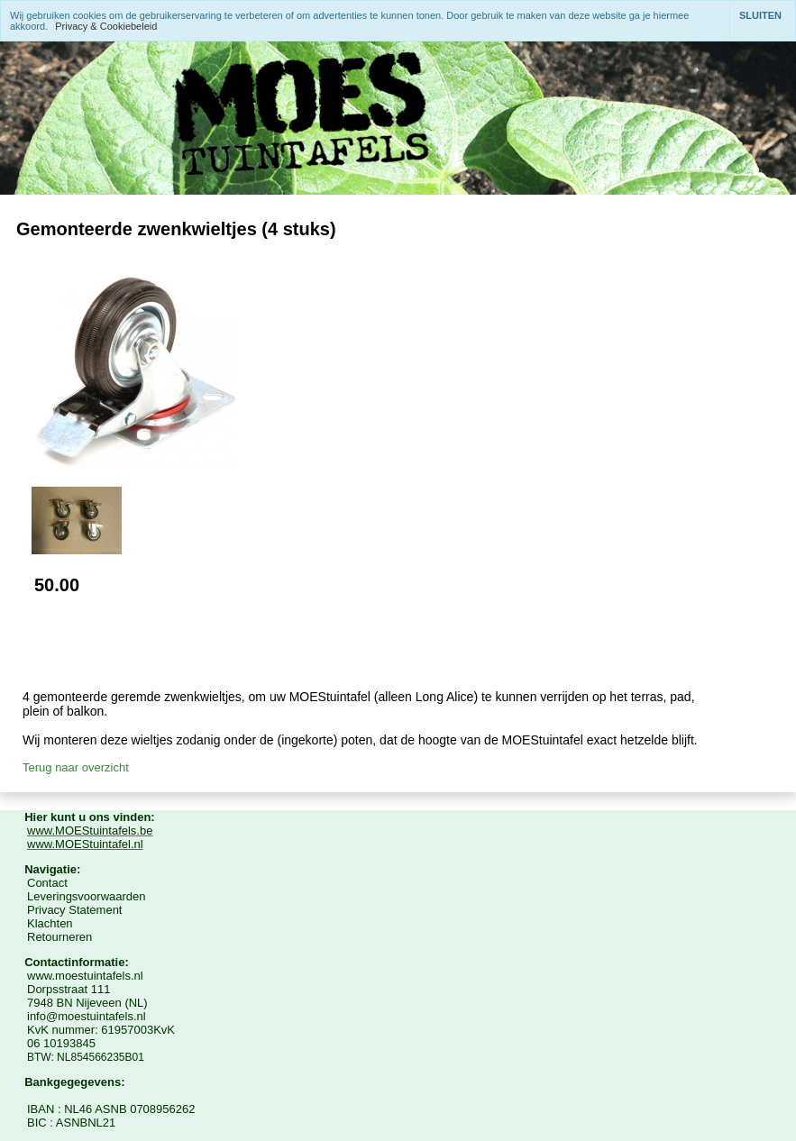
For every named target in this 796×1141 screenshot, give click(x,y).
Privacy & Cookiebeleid (106, 26)
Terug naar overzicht (76, 767)
